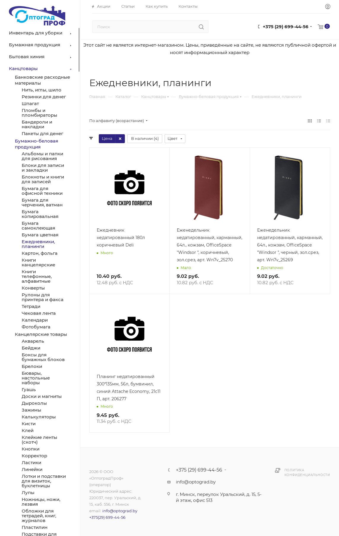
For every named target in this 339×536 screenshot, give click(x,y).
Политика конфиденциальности (307, 472)
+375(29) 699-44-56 (107, 517)
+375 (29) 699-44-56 (285, 26)
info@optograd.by (119, 510)
